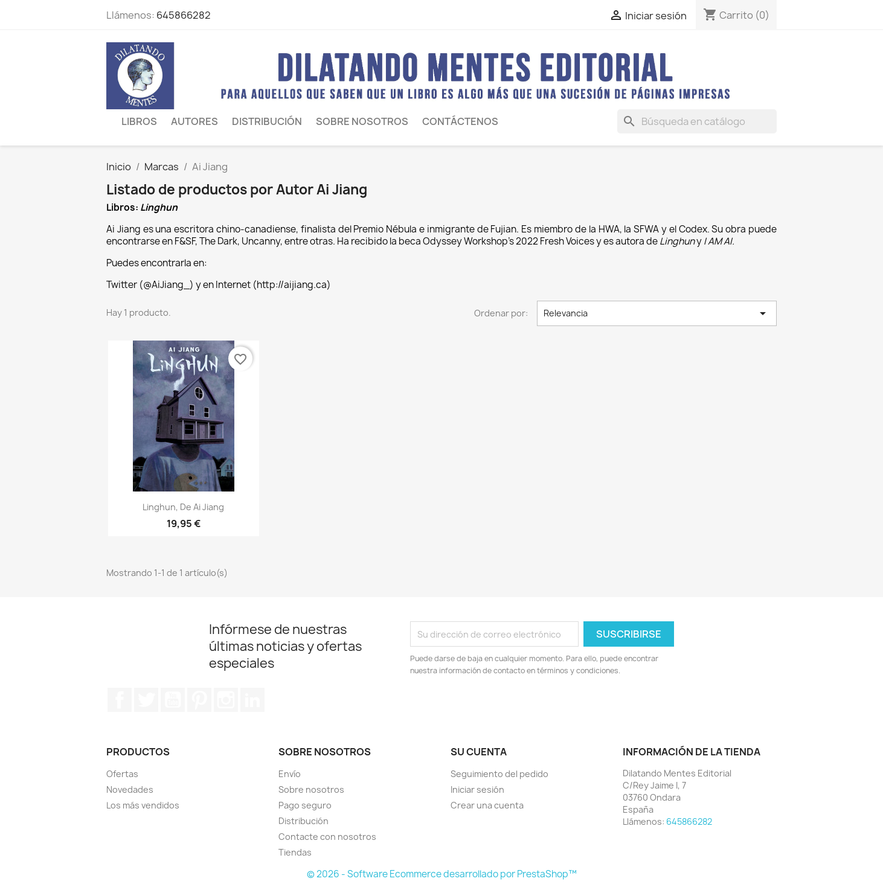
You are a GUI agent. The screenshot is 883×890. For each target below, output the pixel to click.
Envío (289, 774)
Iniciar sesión (477, 789)
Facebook (120, 700)
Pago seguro (305, 805)
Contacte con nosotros (327, 836)
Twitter (146, 700)
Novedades (129, 789)
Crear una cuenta (487, 805)
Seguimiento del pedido (499, 774)
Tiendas (295, 852)
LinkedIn (252, 700)
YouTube (173, 700)
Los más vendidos (142, 805)
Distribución (267, 121)
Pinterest (199, 700)
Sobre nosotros (311, 789)
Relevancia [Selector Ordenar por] (657, 313)
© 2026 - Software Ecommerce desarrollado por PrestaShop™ (442, 874)
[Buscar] (697, 121)
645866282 (183, 15)
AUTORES (194, 121)
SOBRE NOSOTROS (362, 121)
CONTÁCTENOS (460, 121)
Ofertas (122, 774)
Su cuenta (479, 751)
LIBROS (139, 121)
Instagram (226, 700)
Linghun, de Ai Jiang (183, 507)
